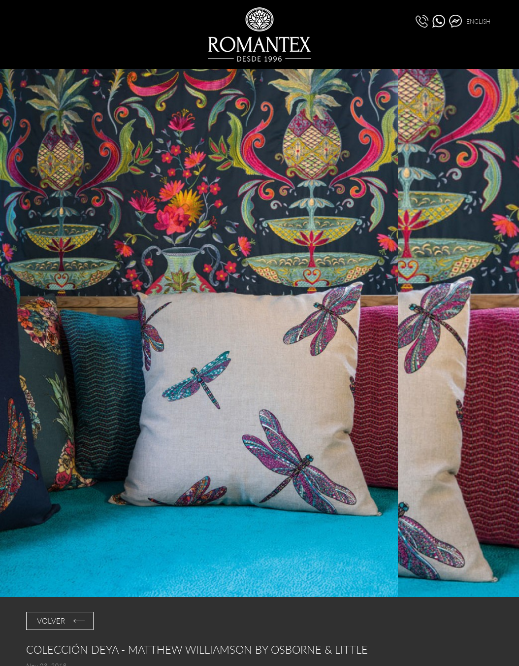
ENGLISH (478, 21)
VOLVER (51, 621)
